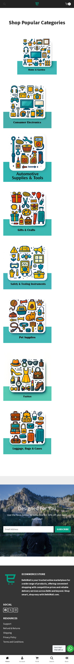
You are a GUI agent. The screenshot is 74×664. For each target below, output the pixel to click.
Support (7, 623)
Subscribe (63, 529)
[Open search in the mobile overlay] (4, 4)
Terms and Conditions (13, 641)
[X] (10, 610)
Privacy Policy (9, 637)
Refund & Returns (11, 628)
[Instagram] (15, 610)
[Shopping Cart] (68, 4)
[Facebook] (5, 610)
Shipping (7, 632)
